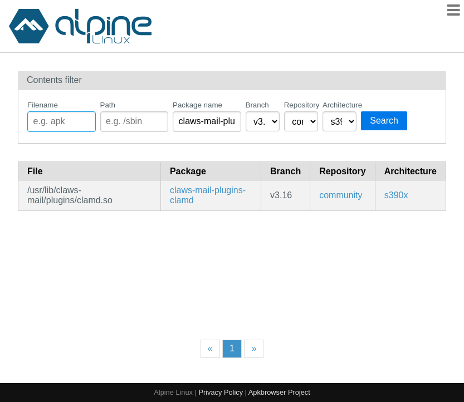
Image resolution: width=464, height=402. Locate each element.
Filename (42, 105)
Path (107, 105)
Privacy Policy (220, 392)
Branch (257, 105)
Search (384, 120)
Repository (301, 105)
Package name (197, 105)
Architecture (339, 105)
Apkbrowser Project (279, 392)
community (340, 195)
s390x (396, 195)
